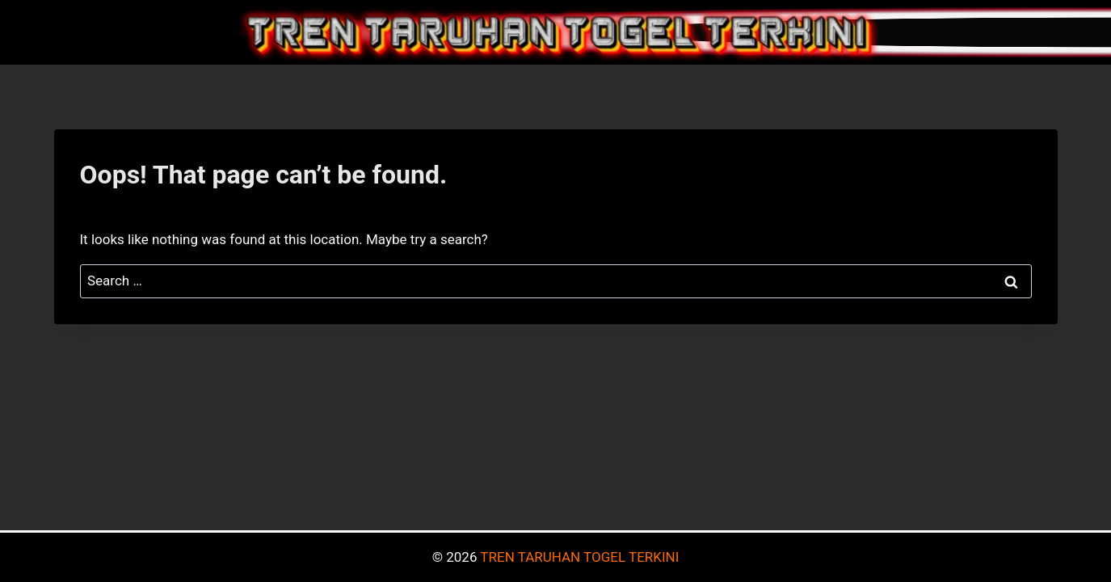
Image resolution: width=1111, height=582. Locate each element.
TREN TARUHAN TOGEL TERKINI (579, 557)
